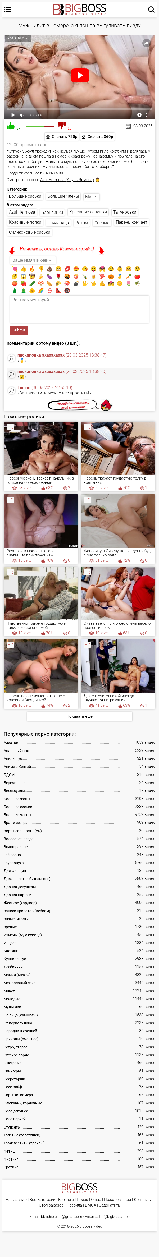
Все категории (42, 1200)
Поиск (82, 1200)
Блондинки (52, 212)
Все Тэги (66, 1200)
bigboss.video (91, 1226)
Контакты (143, 1200)
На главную (16, 1200)
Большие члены (63, 196)
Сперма (102, 222)
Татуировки (124, 212)
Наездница (58, 222)
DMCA (90, 1205)
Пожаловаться (117, 1200)
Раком (81, 222)
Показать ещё (79, 716)
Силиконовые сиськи (29, 232)
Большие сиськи (25, 196)
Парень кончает (131, 222)
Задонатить (109, 1205)
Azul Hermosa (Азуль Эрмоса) (67, 179)
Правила (74, 1205)
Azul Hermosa (22, 212)
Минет (91, 196)
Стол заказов (51, 1205)
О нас (96, 1200)
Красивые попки (25, 222)
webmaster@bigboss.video (107, 1216)
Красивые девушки (88, 211)
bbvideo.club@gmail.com (61, 1216)
